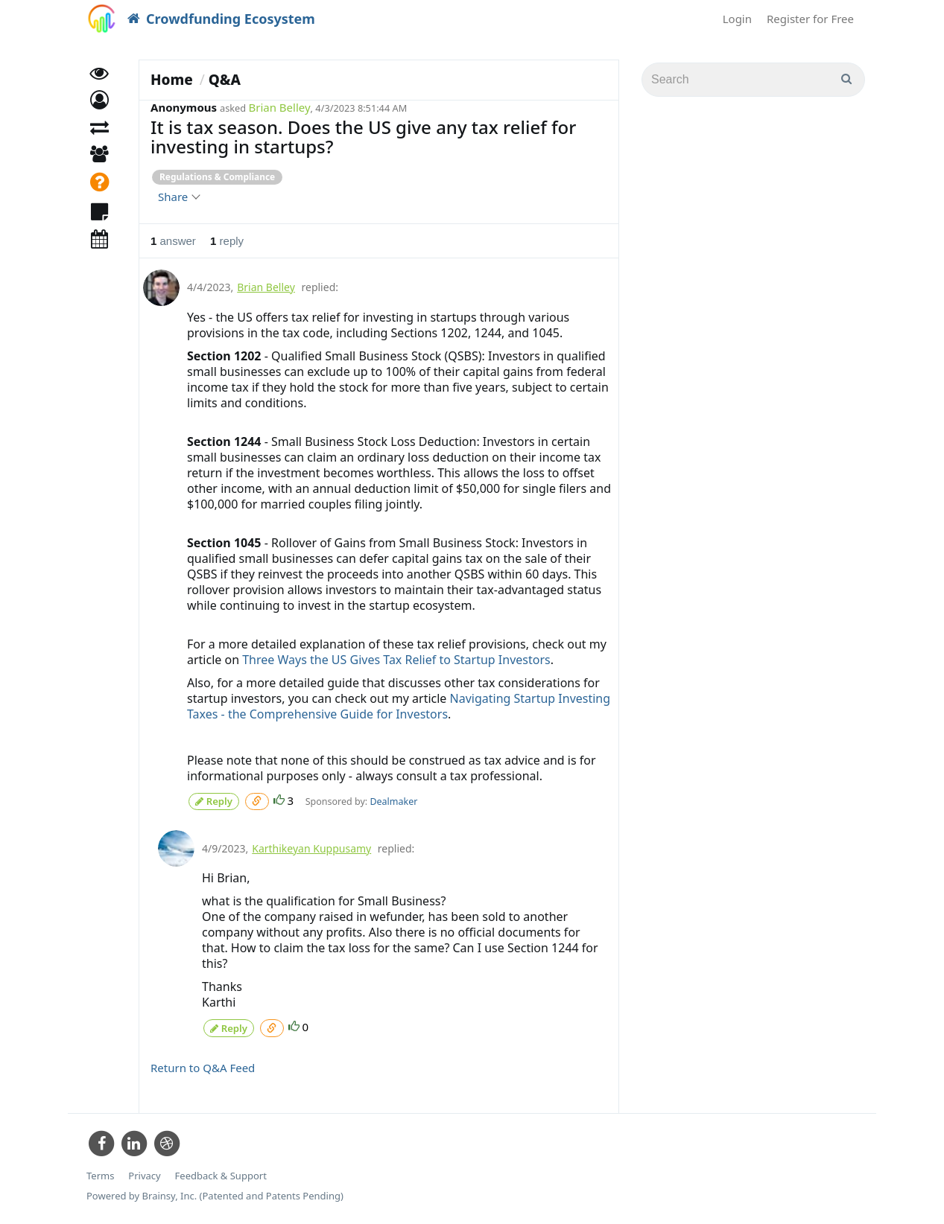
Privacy (144, 1171)
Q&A (225, 79)
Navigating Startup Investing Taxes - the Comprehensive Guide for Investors (371, 706)
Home (172, 79)
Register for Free (810, 18)
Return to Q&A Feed (203, 1063)
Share (178, 196)
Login (737, 18)
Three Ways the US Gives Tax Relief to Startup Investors (396, 659)
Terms (100, 1171)
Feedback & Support (221, 1171)
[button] (99, 110)
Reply (214, 800)
